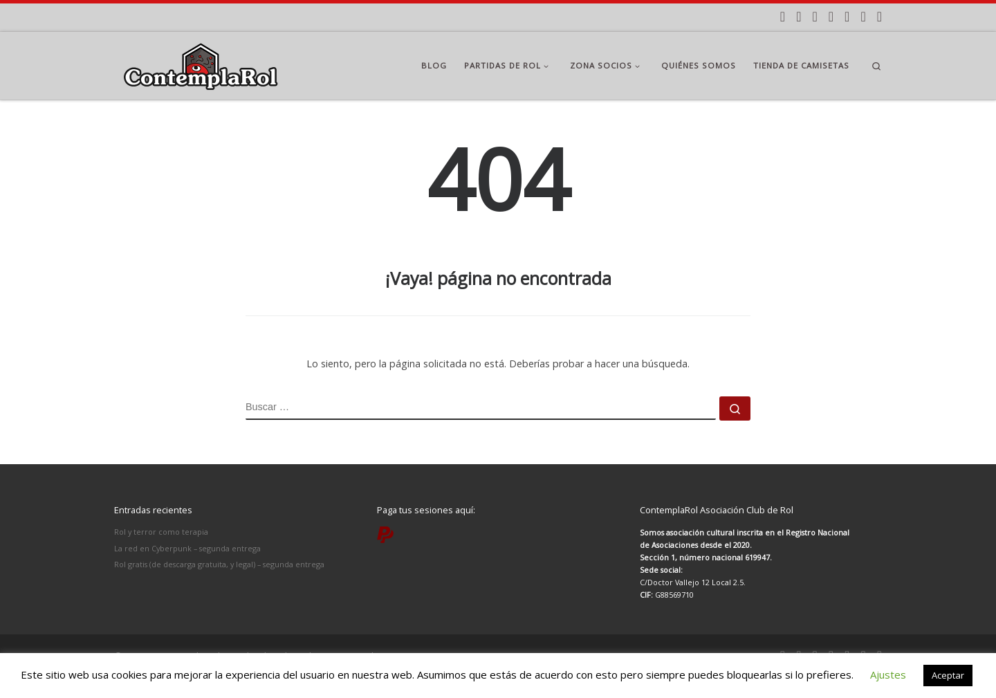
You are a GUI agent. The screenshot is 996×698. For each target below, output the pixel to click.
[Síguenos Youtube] (847, 17)
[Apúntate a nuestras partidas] (782, 17)
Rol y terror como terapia (161, 531)
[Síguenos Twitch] (862, 17)
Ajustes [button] (888, 674)
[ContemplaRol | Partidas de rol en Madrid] (200, 63)
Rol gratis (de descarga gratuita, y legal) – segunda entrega (219, 564)
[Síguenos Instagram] (798, 17)
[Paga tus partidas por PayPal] (879, 17)
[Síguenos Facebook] (814, 17)
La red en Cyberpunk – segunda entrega (187, 548)
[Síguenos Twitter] (831, 17)
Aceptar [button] (948, 675)
